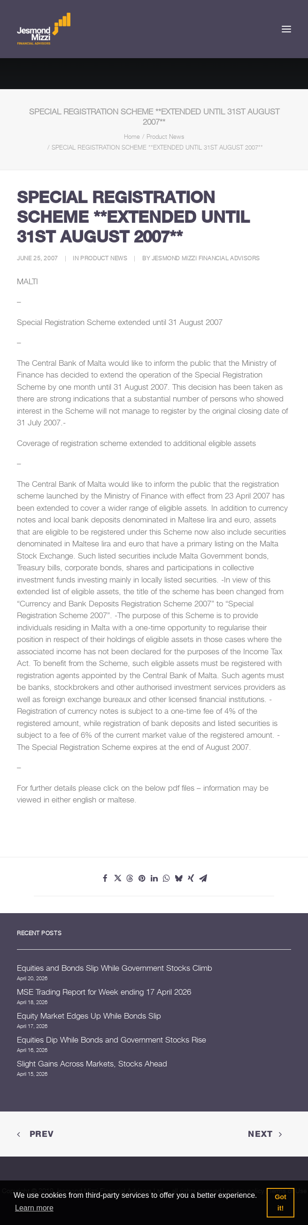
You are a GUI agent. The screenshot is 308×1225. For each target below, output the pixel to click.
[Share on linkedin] (154, 878)
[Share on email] (202, 878)
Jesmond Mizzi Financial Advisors (206, 258)
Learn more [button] (34, 1208)
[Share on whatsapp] (166, 878)
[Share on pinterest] (141, 878)
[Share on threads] (129, 878)
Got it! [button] (280, 1202)
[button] (286, 29)
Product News (165, 136)
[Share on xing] (190, 878)
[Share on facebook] (105, 878)
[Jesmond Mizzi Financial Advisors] (43, 29)
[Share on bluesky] (178, 878)
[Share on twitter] (117, 878)
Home (132, 136)
